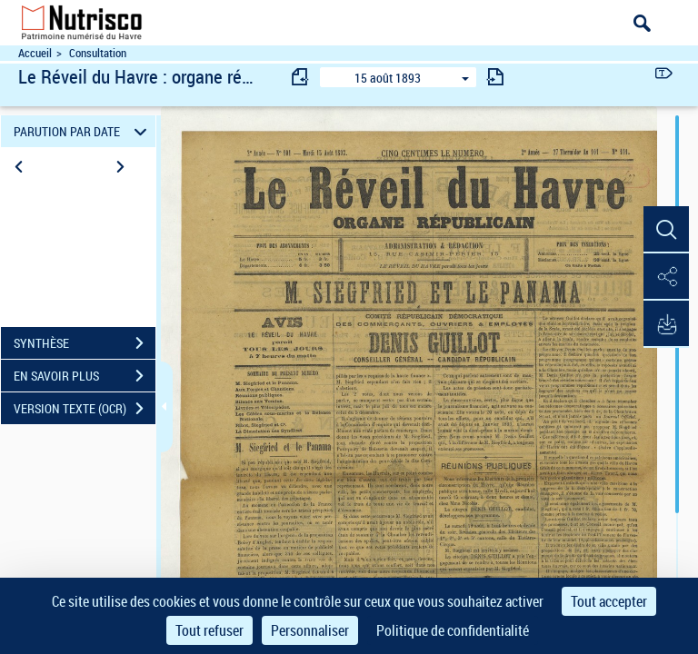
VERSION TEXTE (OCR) (84, 408)
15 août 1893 (387, 77)
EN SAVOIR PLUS (84, 376)
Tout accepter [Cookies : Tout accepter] (609, 601)
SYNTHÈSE (84, 343)
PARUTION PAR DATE (83, 131)
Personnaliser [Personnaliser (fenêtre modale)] (310, 630)
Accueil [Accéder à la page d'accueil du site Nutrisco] (35, 53)
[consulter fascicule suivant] (495, 77)
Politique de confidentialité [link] (452, 630)
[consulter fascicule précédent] (300, 77)
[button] (666, 229)
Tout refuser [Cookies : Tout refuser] (209, 630)
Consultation (97, 53)
